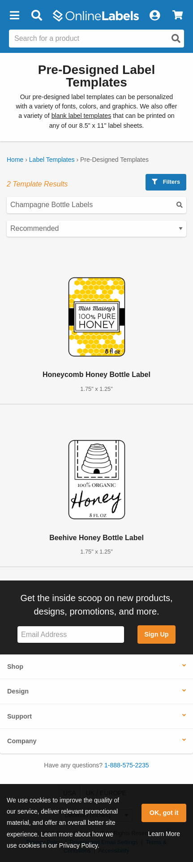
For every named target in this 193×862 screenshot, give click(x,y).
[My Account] (154, 15)
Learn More (164, 833)
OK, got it (164, 812)
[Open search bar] (36, 15)
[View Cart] (177, 16)
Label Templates (52, 159)
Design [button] (18, 691)
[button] (14, 15)
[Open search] (176, 38)
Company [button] (22, 741)
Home (15, 159)
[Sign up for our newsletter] (70, 634)
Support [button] (19, 716)
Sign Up (156, 634)
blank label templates (81, 115)
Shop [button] (15, 666)
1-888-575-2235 (126, 765)
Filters (166, 181)
